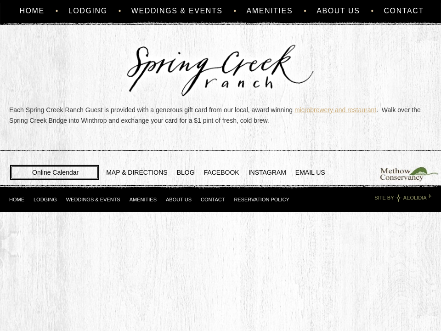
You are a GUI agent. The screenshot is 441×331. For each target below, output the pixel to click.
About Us (338, 11)
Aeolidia (414, 197)
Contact (404, 11)
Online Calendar (55, 172)
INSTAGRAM (267, 172)
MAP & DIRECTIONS (137, 172)
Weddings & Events (177, 11)
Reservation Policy (261, 199)
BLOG (186, 172)
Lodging (87, 11)
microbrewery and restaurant (335, 110)
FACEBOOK (221, 172)
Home (31, 11)
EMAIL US (310, 172)
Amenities (270, 11)
